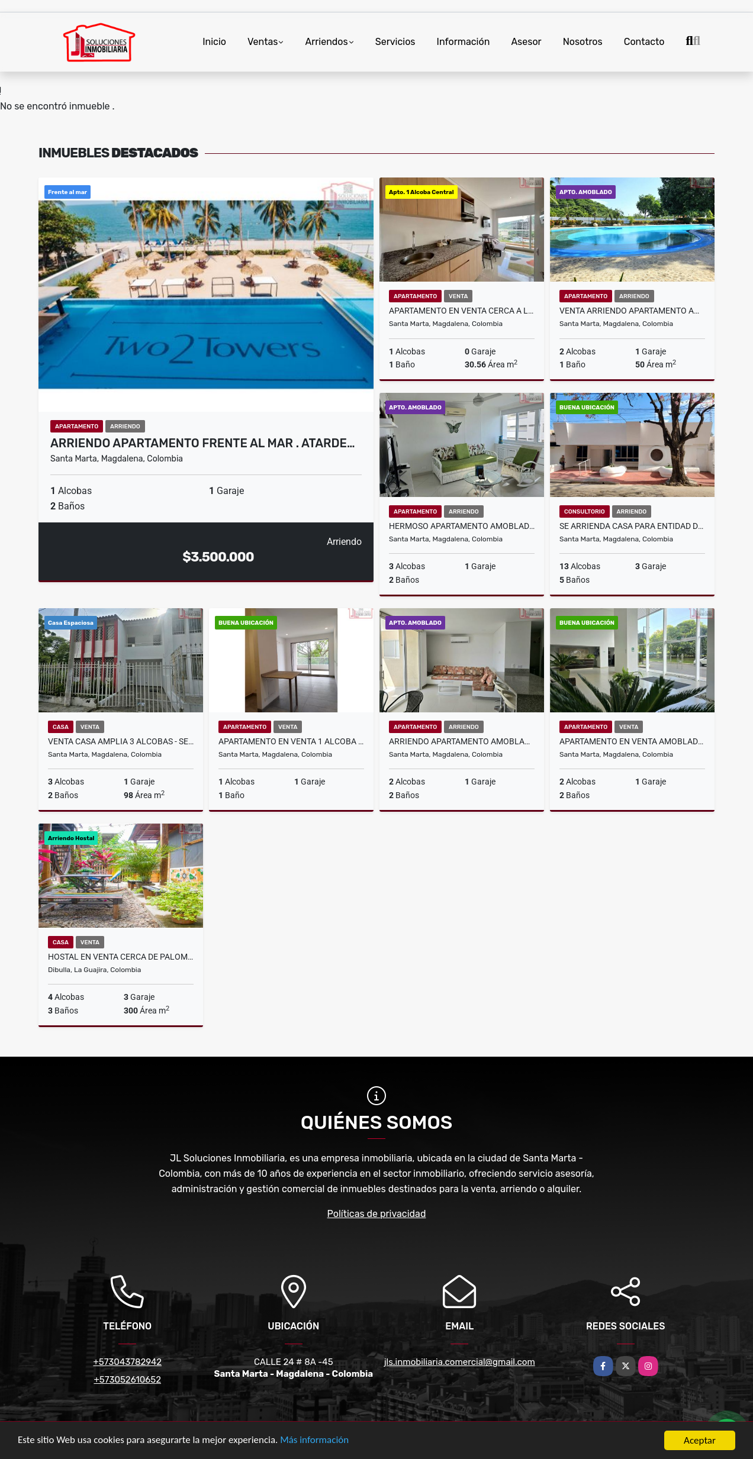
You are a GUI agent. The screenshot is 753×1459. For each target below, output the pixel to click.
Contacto (644, 41)
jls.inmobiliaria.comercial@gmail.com (459, 1362)
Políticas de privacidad (376, 1213)
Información (463, 41)
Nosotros (583, 41)
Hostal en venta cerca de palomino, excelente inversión (121, 956)
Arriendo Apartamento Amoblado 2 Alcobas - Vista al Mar (462, 741)
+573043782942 (127, 1362)
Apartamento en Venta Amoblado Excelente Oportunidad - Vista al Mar (632, 741)
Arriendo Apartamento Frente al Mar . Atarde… (202, 443)
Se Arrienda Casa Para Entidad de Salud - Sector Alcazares (632, 526)
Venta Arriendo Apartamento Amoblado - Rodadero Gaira (632, 310)
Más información (315, 1441)
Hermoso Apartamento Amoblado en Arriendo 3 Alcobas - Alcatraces (462, 526)
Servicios (395, 41)
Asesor (526, 41)
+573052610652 (127, 1379)
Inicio (214, 41)
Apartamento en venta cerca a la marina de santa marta (462, 310)
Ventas (262, 41)
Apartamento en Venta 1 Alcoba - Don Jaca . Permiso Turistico (291, 741)
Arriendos (326, 41)
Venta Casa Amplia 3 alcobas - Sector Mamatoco (121, 741)
